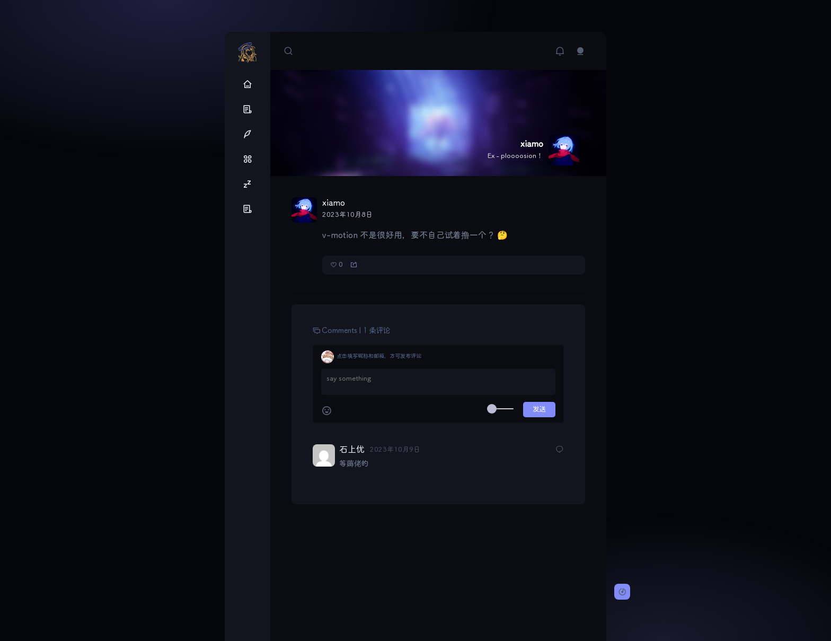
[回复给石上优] (559, 450)
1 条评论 (376, 331)
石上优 (351, 449)
